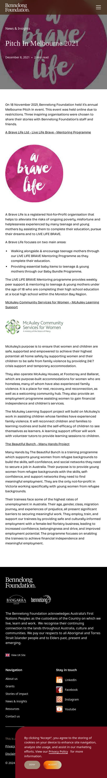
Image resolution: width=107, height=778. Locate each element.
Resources (12, 709)
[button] (98, 7)
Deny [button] (32, 764)
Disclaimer (12, 754)
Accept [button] (52, 764)
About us (12, 679)
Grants (10, 686)
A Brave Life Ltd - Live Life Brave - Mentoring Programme (48, 132)
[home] (17, 7)
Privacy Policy (14, 746)
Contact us (13, 716)
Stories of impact (17, 694)
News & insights (16, 701)
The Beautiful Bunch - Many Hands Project (37, 444)
